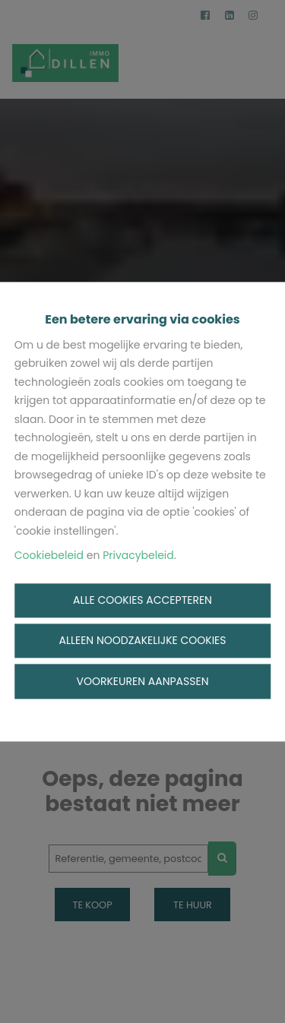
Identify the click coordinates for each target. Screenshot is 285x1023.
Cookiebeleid (49, 556)
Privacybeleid (138, 556)
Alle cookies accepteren (142, 600)
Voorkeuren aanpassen (143, 681)
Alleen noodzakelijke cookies (142, 641)
